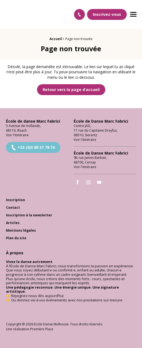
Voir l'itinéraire (17, 135)
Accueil (56, 39)
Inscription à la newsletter (29, 215)
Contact (13, 208)
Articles (13, 223)
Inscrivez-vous (107, 14)
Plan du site (16, 238)
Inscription (15, 200)
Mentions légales (21, 231)
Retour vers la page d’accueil (71, 89)
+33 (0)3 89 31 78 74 (33, 147)
